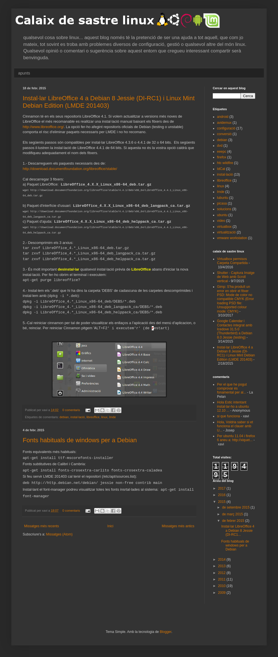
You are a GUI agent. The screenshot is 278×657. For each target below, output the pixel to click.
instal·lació (77, 417)
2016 (222, 495)
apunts (24, 73)
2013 (222, 566)
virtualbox (224, 227)
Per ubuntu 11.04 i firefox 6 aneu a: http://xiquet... (236, 438)
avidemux (224, 123)
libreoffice (93, 417)
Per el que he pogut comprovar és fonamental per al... (232, 388)
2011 (222, 579)
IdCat (221, 169)
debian (64, 417)
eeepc (221, 152)
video (221, 221)
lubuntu (222, 198)
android (222, 117)
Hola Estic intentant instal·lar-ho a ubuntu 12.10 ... (233, 406)
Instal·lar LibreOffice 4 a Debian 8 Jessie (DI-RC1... (237, 530)
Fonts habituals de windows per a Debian (80, 440)
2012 (222, 573)
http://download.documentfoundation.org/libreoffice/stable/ (70, 169)
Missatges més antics (178, 526)
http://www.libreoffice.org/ (43, 127)
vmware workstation (232, 238)
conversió (224, 134)
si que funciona (228, 416)
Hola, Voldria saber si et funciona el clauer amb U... (235, 426)
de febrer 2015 (233, 521)
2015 (222, 502)
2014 (222, 560)
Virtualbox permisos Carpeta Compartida (232, 261)
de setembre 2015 (236, 507)
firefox (221, 157)
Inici (110, 526)
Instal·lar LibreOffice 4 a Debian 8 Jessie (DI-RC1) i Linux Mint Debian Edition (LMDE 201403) (109, 102)
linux (104, 417)
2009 (222, 593)
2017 (222, 488)
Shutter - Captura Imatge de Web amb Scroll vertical (235, 277)
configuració (226, 128)
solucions (224, 209)
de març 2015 (233, 514)
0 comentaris (71, 410)
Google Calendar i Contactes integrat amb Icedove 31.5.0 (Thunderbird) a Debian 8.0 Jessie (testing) (234, 329)
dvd (219, 146)
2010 (222, 586)
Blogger (165, 632)
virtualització (226, 232)
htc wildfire (225, 163)
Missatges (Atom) (59, 534)
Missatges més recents (41, 526)
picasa (222, 203)
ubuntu (222, 215)
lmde (112, 417)
